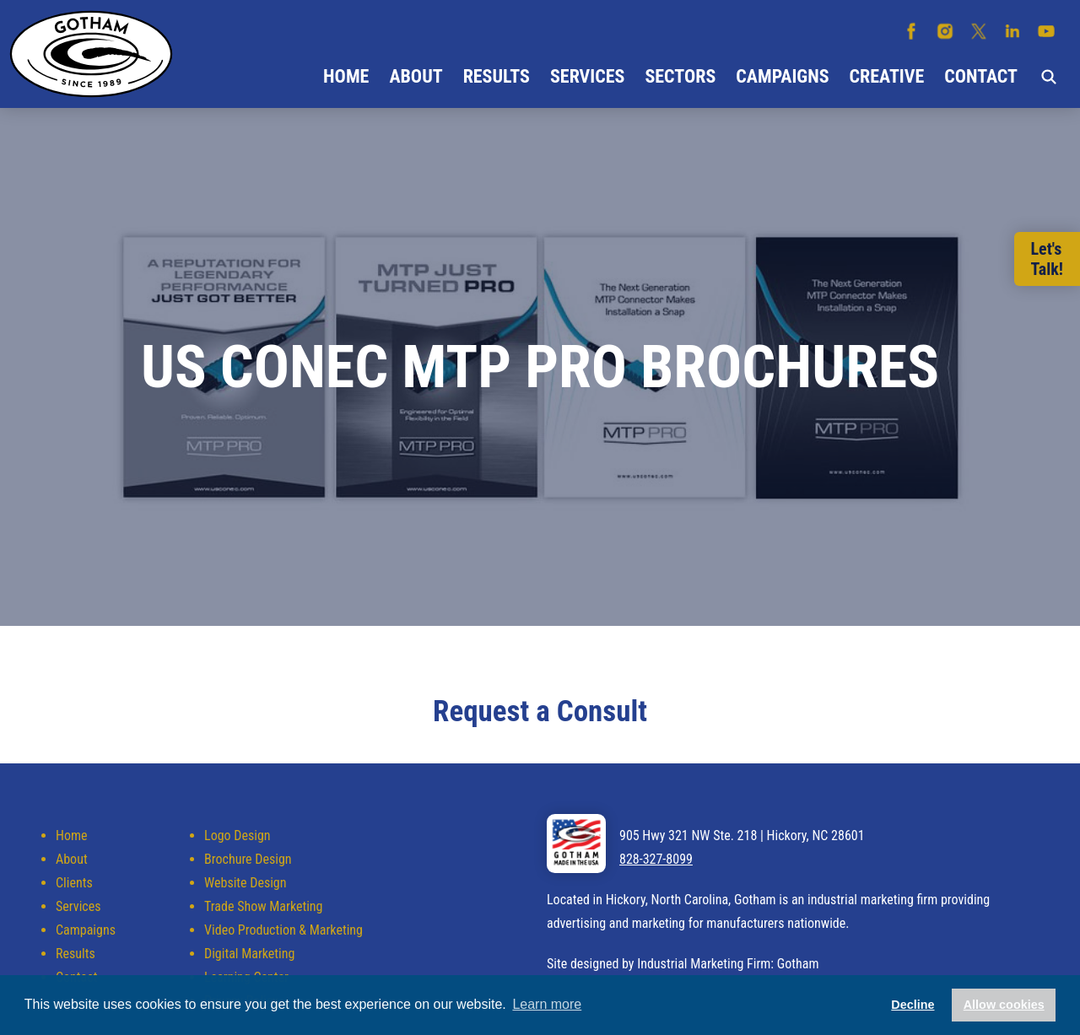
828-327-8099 (656, 859)
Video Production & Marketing (283, 930)
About (415, 76)
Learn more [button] (546, 1004)
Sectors (680, 76)
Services (587, 76)
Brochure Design (247, 859)
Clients (74, 883)
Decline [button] (912, 1004)
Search (1049, 77)
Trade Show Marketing (263, 906)
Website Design (245, 883)
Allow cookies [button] (1004, 1004)
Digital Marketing (249, 954)
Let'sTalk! (1047, 259)
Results (496, 76)
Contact (981, 76)
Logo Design (237, 835)
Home (346, 76)
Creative (887, 76)
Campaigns (782, 76)
